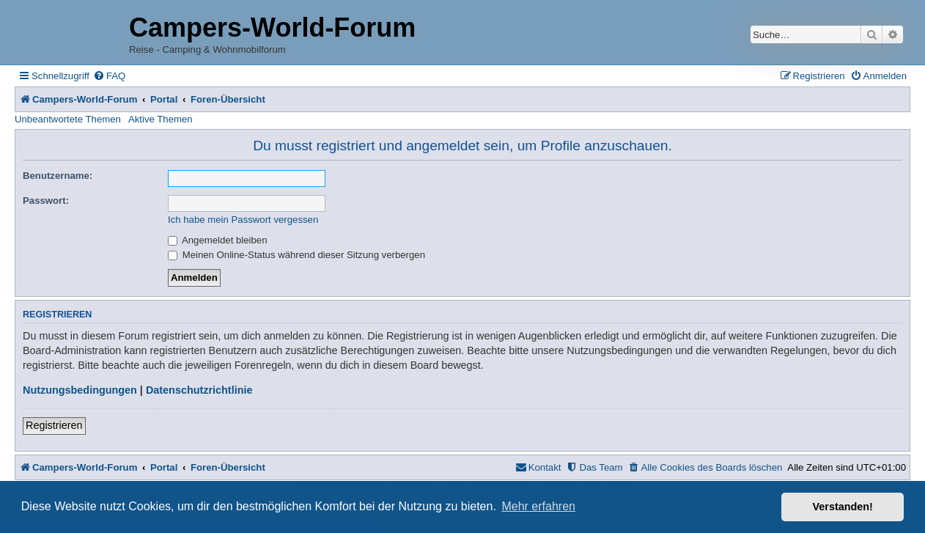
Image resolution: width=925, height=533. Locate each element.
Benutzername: (57, 175)
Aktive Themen (160, 119)
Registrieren (54, 425)
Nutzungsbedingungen (80, 390)
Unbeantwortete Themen (68, 119)
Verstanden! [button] (843, 506)
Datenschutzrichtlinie (199, 390)
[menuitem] (109, 76)
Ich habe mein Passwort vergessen (243, 219)
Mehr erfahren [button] (538, 506)
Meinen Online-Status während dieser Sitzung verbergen (296, 254)
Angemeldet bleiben (218, 240)
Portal (163, 99)
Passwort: (46, 200)
